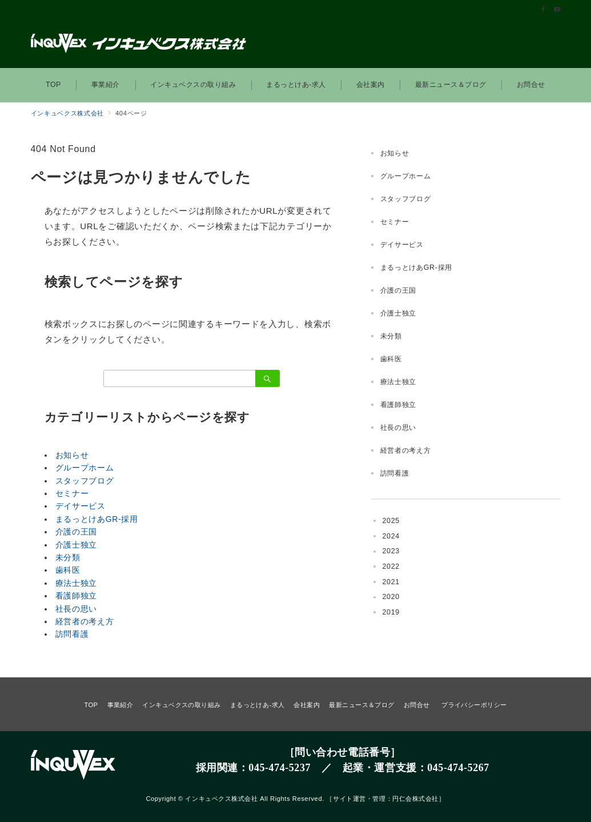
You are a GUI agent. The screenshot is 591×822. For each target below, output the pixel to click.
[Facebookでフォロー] (543, 9)
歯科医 (68, 569)
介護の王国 (76, 531)
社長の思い (76, 608)
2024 (391, 536)
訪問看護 (72, 634)
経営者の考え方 (84, 621)
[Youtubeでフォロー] (557, 9)
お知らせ (72, 455)
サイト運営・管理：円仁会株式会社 (386, 798)
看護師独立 (76, 595)
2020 (391, 597)
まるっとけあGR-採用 (96, 519)
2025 (391, 521)
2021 (391, 582)
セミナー (72, 493)
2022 (391, 566)
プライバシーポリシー (473, 704)
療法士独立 (76, 583)
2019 (391, 612)
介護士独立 (76, 544)
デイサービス (80, 505)
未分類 (68, 557)
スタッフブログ (84, 480)
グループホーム (84, 467)
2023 (391, 551)
